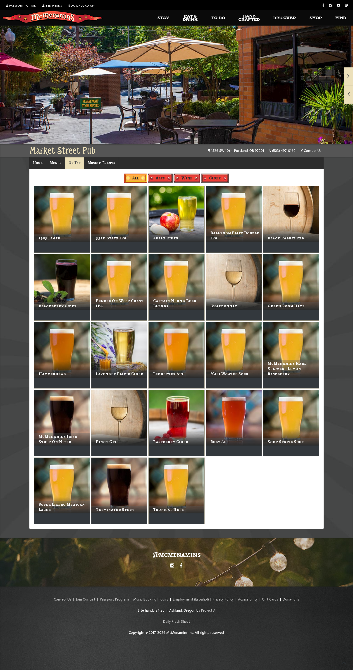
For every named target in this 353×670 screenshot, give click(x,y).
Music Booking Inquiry (150, 599)
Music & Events (101, 162)
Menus (55, 162)
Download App (82, 5)
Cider (215, 178)
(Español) (201, 599)
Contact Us (310, 150)
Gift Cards (270, 599)
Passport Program (114, 599)
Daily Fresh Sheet (176, 621)
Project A (208, 610)
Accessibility (248, 599)
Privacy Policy (223, 599)
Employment (183, 599)
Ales (160, 178)
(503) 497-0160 (282, 150)
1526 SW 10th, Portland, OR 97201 (236, 150)
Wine (186, 178)
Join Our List (85, 599)
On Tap (75, 162)
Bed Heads (52, 5)
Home (38, 162)
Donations (291, 599)
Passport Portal (21, 5)
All (135, 178)
